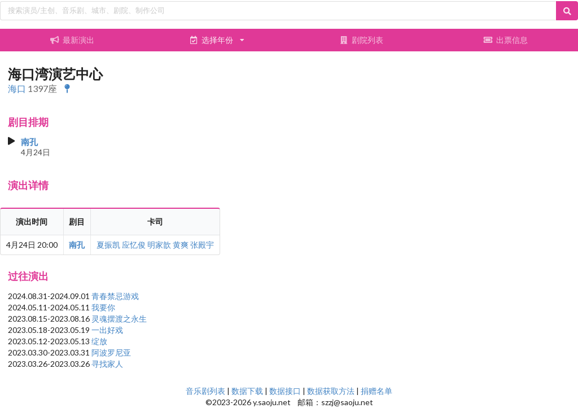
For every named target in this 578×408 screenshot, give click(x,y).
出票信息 (506, 40)
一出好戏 (107, 330)
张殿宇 (202, 244)
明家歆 (159, 244)
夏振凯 (108, 244)
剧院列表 (361, 40)
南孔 (29, 142)
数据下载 (247, 391)
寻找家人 (107, 363)
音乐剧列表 (205, 391)
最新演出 (72, 40)
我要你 (103, 307)
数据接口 (285, 391)
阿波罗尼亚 (111, 352)
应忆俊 (134, 244)
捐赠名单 (376, 391)
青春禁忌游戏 (115, 296)
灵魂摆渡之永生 (119, 318)
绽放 (99, 341)
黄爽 (181, 244)
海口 (17, 88)
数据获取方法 (330, 391)
